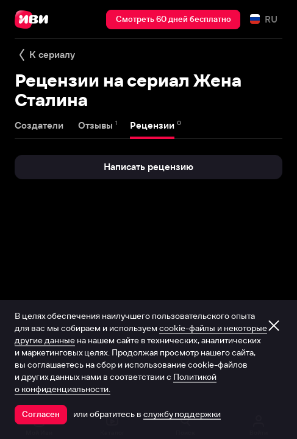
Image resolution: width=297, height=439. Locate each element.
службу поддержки (182, 414)
